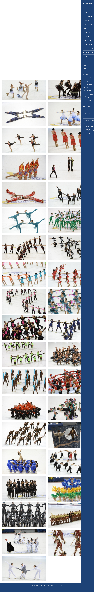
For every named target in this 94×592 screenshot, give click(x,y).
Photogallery (54, 589)
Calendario (31, 589)
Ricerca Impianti (40, 589)
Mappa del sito (23, 589)
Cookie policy (71, 589)
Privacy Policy (62, 589)
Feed (47, 589)
